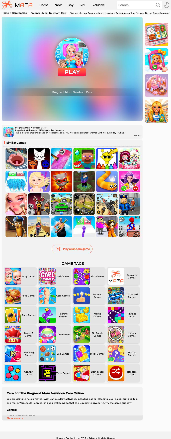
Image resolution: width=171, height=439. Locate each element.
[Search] (139, 5)
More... (137, 135)
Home (44, 5)
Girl (82, 5)
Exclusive (98, 5)
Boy (70, 5)
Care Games (19, 13)
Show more (15, 418)
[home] (19, 5)
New (58, 5)
